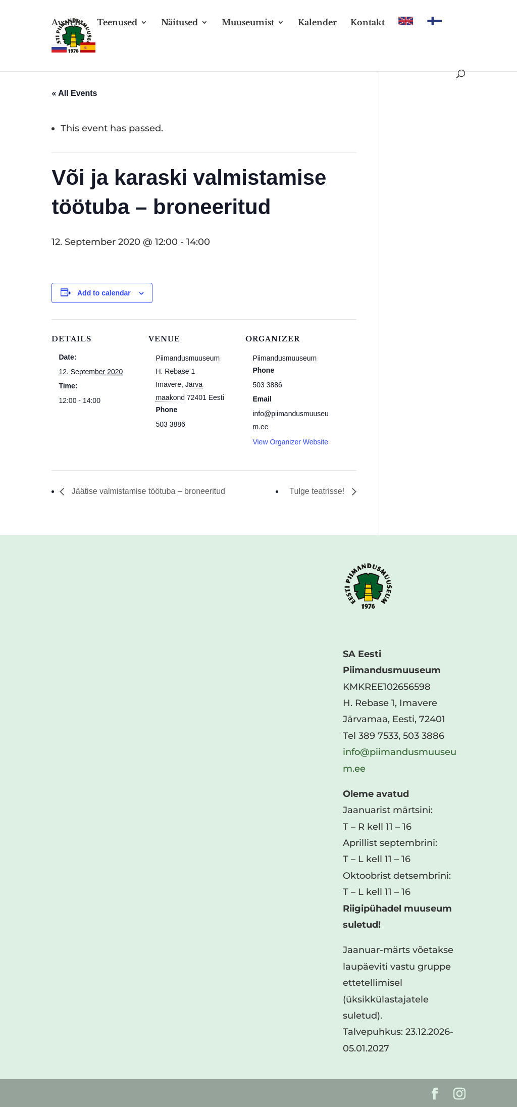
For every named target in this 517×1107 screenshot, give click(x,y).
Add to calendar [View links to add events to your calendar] (104, 293)
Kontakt (367, 23)
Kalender (317, 23)
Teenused (117, 23)
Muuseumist (248, 23)
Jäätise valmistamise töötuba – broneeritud (147, 491)
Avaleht (67, 23)
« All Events (74, 93)
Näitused (179, 23)
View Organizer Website (290, 442)
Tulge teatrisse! (317, 491)
